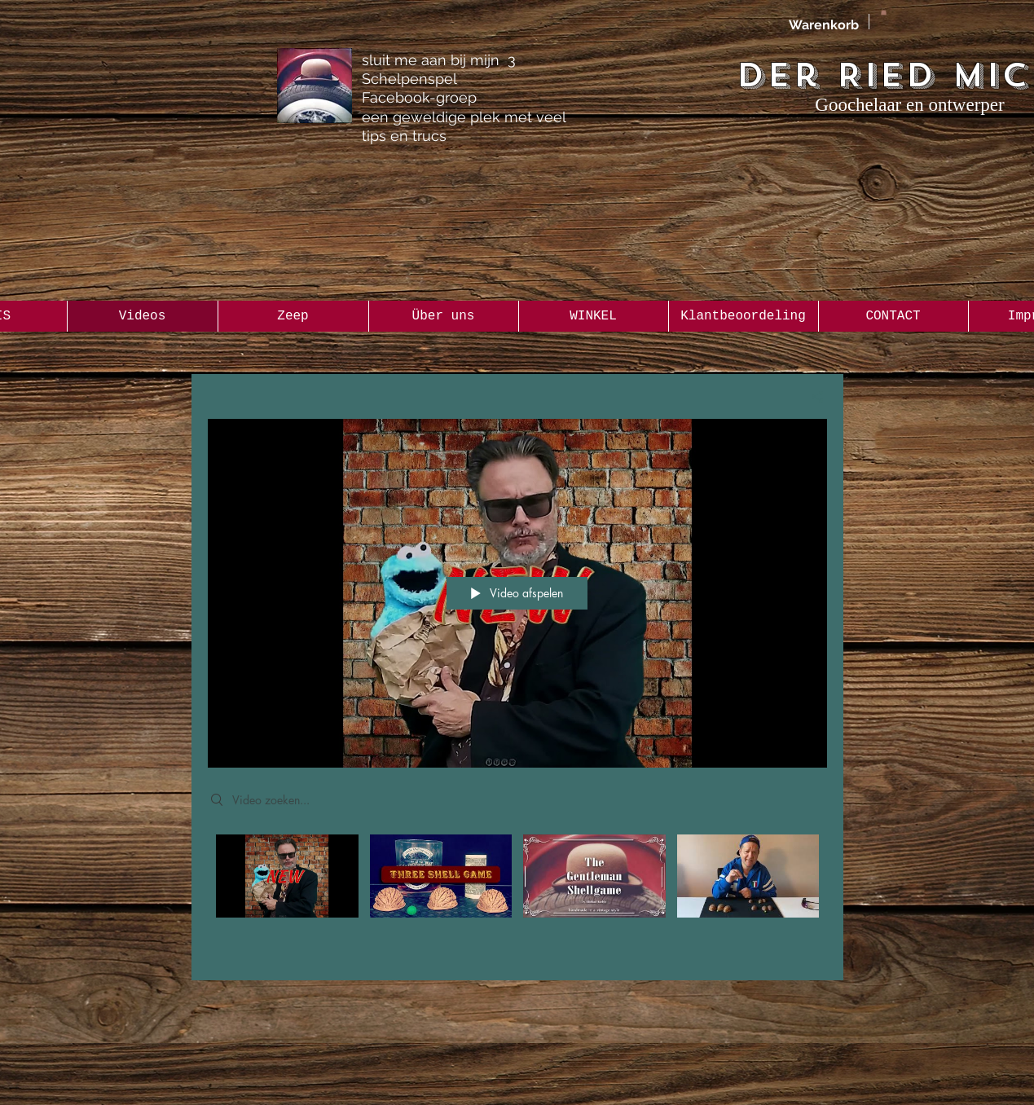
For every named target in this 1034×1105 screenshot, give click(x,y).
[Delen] (811, 397)
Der (778, 75)
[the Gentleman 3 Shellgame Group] (314, 85)
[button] (884, 11)
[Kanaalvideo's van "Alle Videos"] (517, 896)
